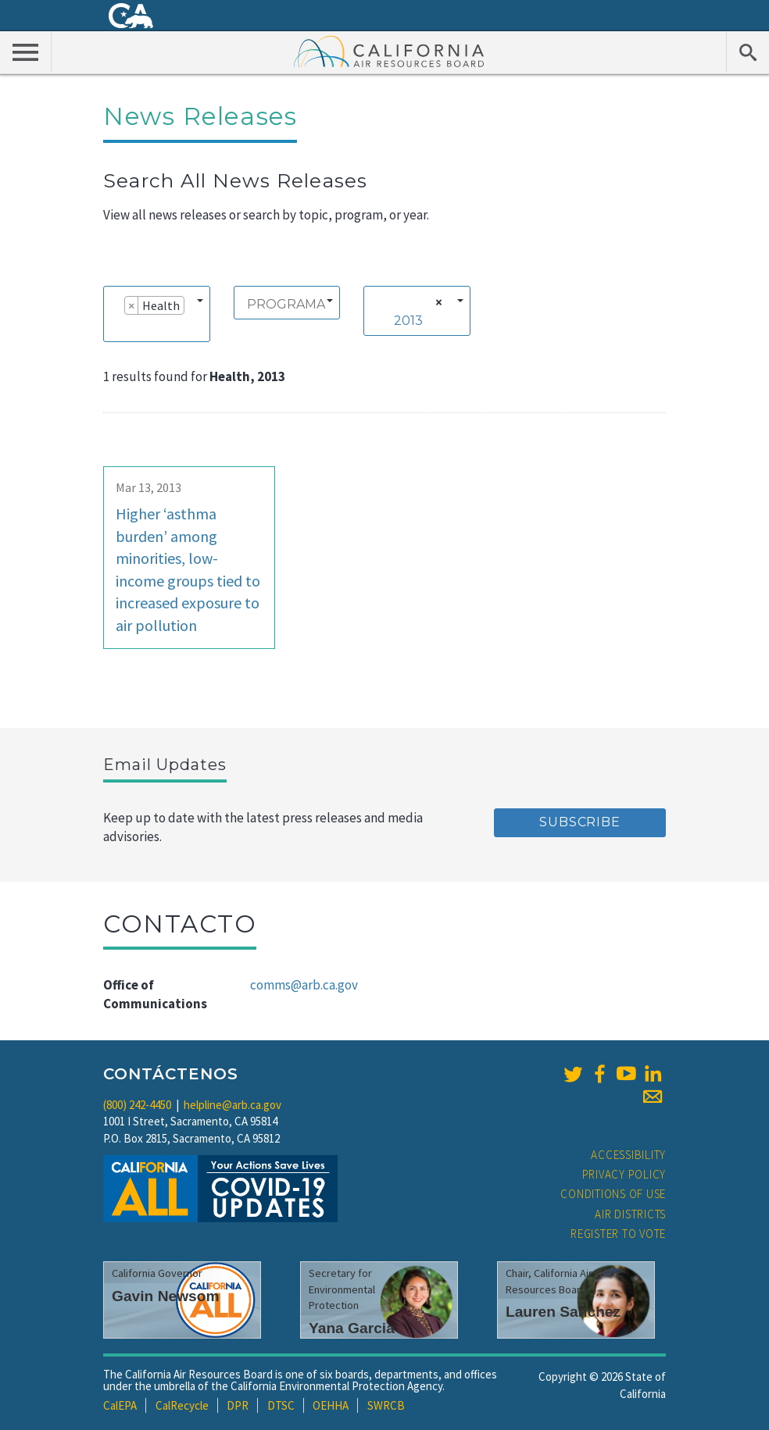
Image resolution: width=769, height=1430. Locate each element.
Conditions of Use (613, 1193)
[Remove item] (131, 305)
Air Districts (630, 1214)
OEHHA (331, 1405)
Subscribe (579, 822)
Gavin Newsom (166, 1296)
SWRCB (386, 1405)
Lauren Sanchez (563, 1311)
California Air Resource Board (389, 50)
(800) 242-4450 (137, 1104)
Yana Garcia (352, 1328)
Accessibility (628, 1154)
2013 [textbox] (408, 320)
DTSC (281, 1405)
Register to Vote (618, 1233)
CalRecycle (182, 1405)
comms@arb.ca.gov (304, 984)
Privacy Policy (624, 1174)
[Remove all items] (436, 302)
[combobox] (156, 314)
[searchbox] (115, 327)
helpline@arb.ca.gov (232, 1104)
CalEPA (120, 1405)
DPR (238, 1405)
